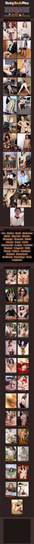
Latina (18, 245)
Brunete (18, 239)
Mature (8, 248)
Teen (28, 257)
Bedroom (27, 233)
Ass (3, 233)
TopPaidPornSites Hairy (14, 14)
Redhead (7, 257)
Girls (25, 242)
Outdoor (25, 251)
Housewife (7, 245)
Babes (10, 233)
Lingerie (18, 248)
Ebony (9, 242)
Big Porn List (24, 15)
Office (15, 251)
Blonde (26, 236)
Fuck (18, 242)
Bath (18, 233)
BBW (7, 236)
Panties (10, 254)
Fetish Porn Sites (15, 14)
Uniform (17, 260)
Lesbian (28, 245)
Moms (7, 251)
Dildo (28, 239)
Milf (27, 248)
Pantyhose (21, 254)
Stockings (19, 257)
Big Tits (16, 236)
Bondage (8, 239)
